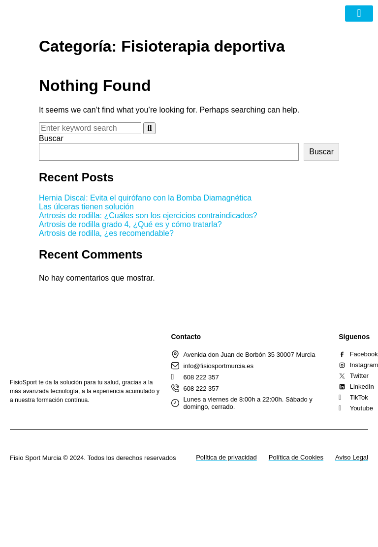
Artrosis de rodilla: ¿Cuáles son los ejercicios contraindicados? (148, 215)
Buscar (51, 138)
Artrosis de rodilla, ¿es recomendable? (106, 233)
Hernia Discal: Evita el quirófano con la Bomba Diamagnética (145, 198)
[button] (359, 13)
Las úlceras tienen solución (86, 206)
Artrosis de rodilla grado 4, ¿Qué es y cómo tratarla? (130, 224)
